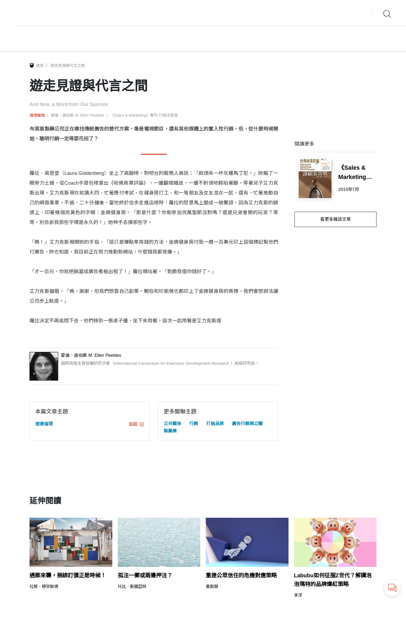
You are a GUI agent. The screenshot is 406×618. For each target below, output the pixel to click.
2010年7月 (348, 189)
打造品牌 (215, 423)
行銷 (193, 423)
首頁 (40, 65)
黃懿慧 (212, 586)
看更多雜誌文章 (335, 219)
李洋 (298, 595)
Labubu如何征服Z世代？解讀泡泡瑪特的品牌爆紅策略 (333, 579)
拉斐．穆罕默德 (44, 586)
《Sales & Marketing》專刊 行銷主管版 (144, 115)
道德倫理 (37, 115)
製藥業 (170, 431)
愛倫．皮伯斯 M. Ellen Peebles (77, 115)
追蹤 (136, 424)
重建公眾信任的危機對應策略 (241, 575)
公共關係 (172, 423)
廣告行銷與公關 (247, 423)
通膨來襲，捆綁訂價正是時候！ (68, 575)
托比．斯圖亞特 (132, 586)
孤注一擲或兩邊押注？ (145, 575)
